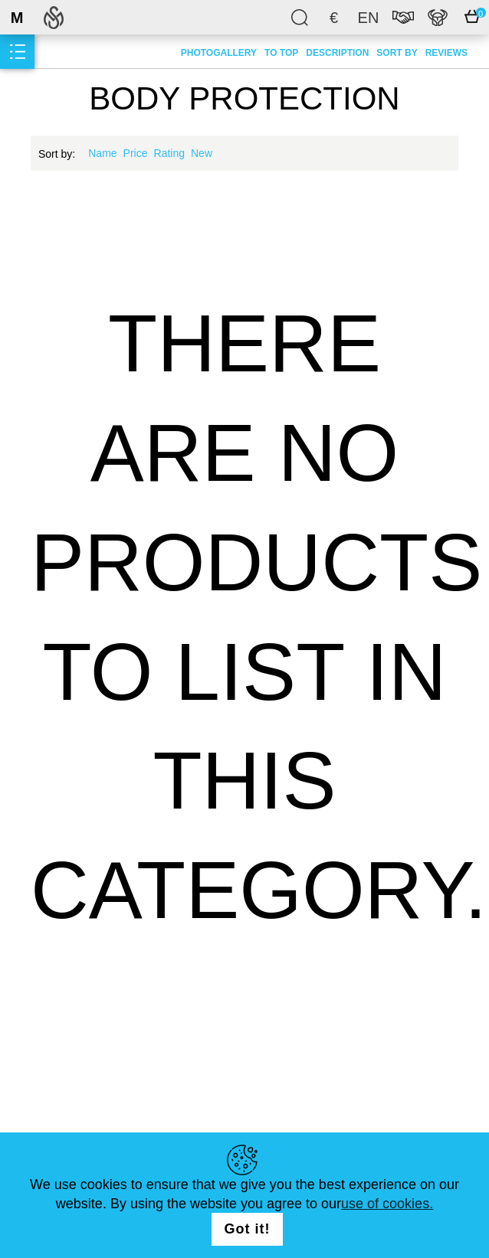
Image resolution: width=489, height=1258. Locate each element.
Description (337, 52)
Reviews (446, 52)
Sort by (396, 52)
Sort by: (56, 154)
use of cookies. (387, 1203)
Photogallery (219, 52)
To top (281, 52)
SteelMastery (53, 17)
